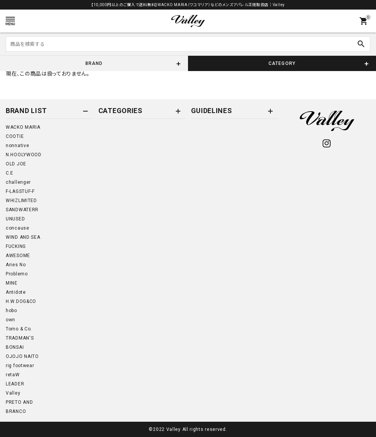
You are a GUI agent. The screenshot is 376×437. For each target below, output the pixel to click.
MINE (12, 283)
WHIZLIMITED (21, 200)
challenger (18, 182)
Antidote (16, 292)
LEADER (15, 384)
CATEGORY (282, 63)
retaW (13, 374)
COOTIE (15, 136)
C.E (9, 173)
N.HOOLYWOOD (24, 154)
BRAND (94, 63)
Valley (13, 393)
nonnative (17, 145)
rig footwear (20, 365)
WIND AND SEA (23, 237)
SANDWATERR (22, 209)
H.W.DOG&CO (21, 301)
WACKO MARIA (23, 127)
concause (17, 228)
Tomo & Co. (19, 329)
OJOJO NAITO (22, 356)
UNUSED (15, 219)
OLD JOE (16, 164)
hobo (11, 310)
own (10, 319)
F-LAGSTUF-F (20, 191)
